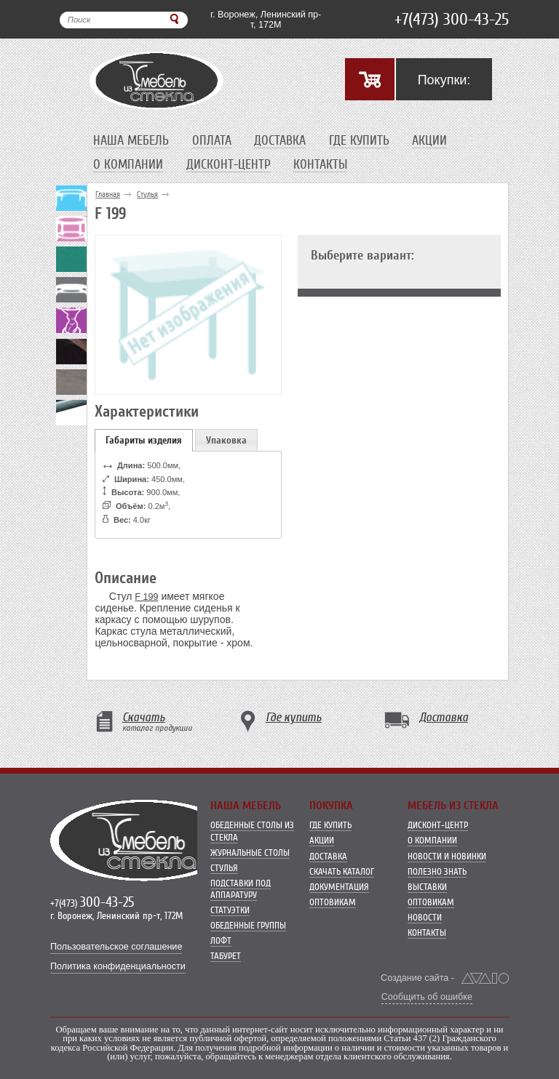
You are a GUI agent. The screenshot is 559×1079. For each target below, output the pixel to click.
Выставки (427, 886)
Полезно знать (437, 871)
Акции (429, 140)
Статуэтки (230, 909)
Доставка (280, 140)
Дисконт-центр (228, 164)
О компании (128, 164)
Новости (425, 917)
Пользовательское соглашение (116, 947)
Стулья (147, 194)
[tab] (144, 440)
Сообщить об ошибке (426, 997)
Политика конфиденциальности (118, 966)
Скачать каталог (341, 871)
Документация (339, 886)
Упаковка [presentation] (226, 440)
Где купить (359, 140)
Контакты (320, 164)
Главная (107, 194)
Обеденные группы (248, 925)
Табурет (225, 955)
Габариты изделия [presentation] (144, 440)
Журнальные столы (250, 852)
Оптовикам (332, 902)
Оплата (211, 140)
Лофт (220, 940)
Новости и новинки (447, 856)
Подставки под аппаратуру (240, 889)
